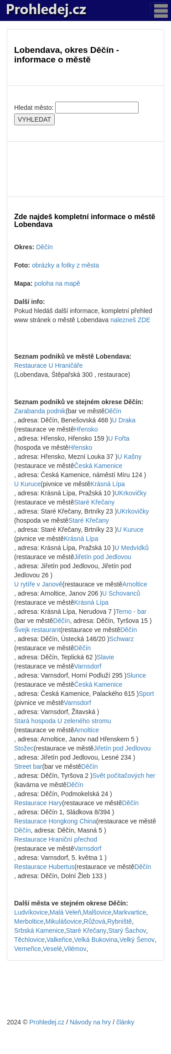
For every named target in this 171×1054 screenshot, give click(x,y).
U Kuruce (27, 484)
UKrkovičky (130, 493)
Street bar (28, 766)
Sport (146, 693)
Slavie (105, 657)
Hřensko (86, 429)
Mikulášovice (63, 921)
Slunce (136, 675)
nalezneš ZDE (130, 320)
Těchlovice (29, 939)
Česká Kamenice (98, 465)
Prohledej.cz (46, 1022)
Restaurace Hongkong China (55, 821)
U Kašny (129, 456)
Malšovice (97, 912)
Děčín (44, 247)
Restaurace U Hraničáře (48, 365)
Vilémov (75, 948)
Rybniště (119, 921)
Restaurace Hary (38, 803)
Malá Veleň (65, 912)
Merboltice (29, 921)
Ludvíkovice (31, 912)
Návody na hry (90, 1022)
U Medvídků (131, 547)
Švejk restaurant (37, 629)
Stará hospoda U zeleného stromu (62, 721)
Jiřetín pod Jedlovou (102, 556)
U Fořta (119, 438)
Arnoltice (134, 584)
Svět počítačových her (124, 775)
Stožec (24, 748)
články (125, 1022)
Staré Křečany (94, 502)
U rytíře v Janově (38, 584)
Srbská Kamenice (39, 930)
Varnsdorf (88, 666)
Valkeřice (60, 939)
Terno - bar (131, 611)
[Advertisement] (85, 169)
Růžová (94, 921)
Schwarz (121, 639)
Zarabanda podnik (40, 411)
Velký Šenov (137, 939)
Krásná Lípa (107, 484)
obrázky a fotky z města (65, 265)
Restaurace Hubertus (44, 866)
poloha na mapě (57, 283)
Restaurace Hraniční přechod (55, 839)
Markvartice (129, 912)
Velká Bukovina (96, 939)
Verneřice (27, 948)
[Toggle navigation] (158, 8)
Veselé (52, 948)
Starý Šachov (127, 930)
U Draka (123, 420)
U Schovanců (121, 593)
